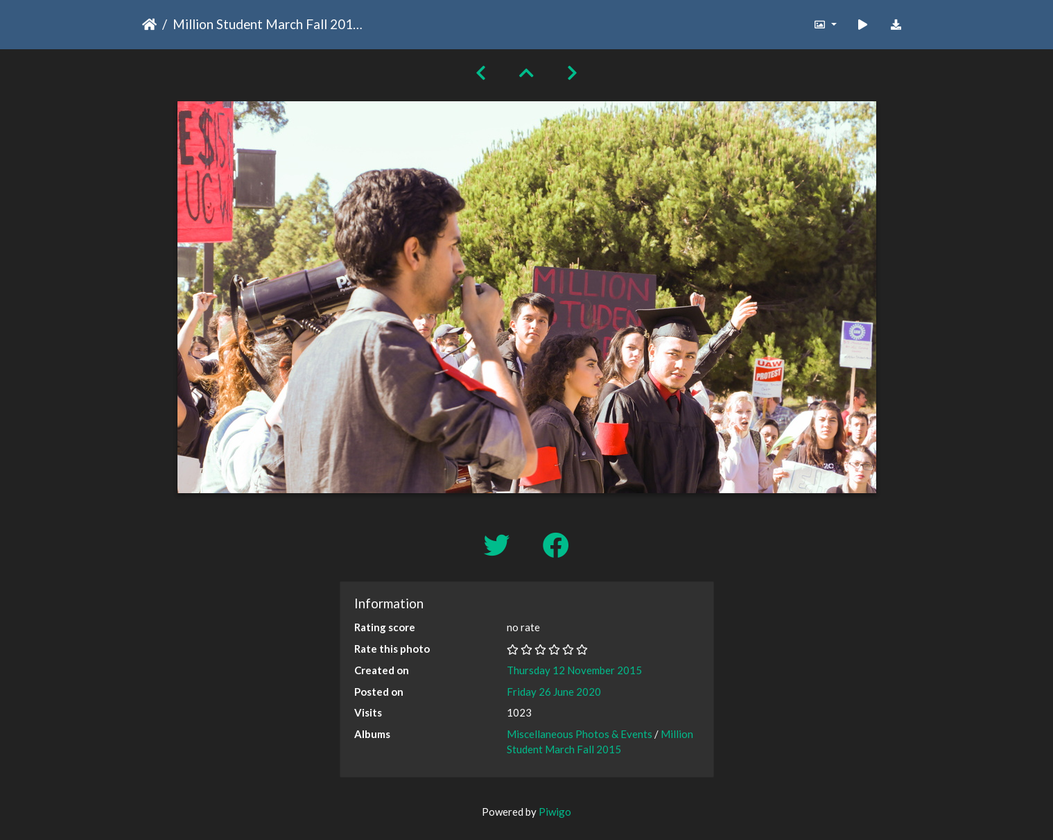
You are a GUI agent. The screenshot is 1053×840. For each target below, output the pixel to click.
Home (149, 24)
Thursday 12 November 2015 (574, 670)
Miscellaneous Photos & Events (579, 734)
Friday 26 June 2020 (554, 691)
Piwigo (555, 811)
